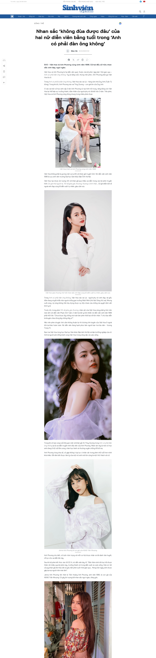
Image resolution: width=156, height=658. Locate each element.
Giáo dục (41, 16)
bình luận (87, 60)
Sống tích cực (112, 16)
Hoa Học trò (100, 1)
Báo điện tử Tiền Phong (78, 9)
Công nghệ (93, 16)
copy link (78, 60)
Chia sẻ (4, 66)
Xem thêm (143, 16)
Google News (120, 23)
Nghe (4, 60)
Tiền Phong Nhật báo (85, 1)
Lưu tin (4, 71)
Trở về (4, 82)
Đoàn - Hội (21, 16)
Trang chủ (12, 16)
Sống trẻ (32, 16)
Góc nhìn (51, 16)
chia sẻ (69, 60)
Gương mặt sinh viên (79, 16)
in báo (82, 60)
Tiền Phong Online (69, 1)
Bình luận (4, 77)
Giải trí (66, 16)
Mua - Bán (124, 16)
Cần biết (134, 16)
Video (102, 16)
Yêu (59, 16)
